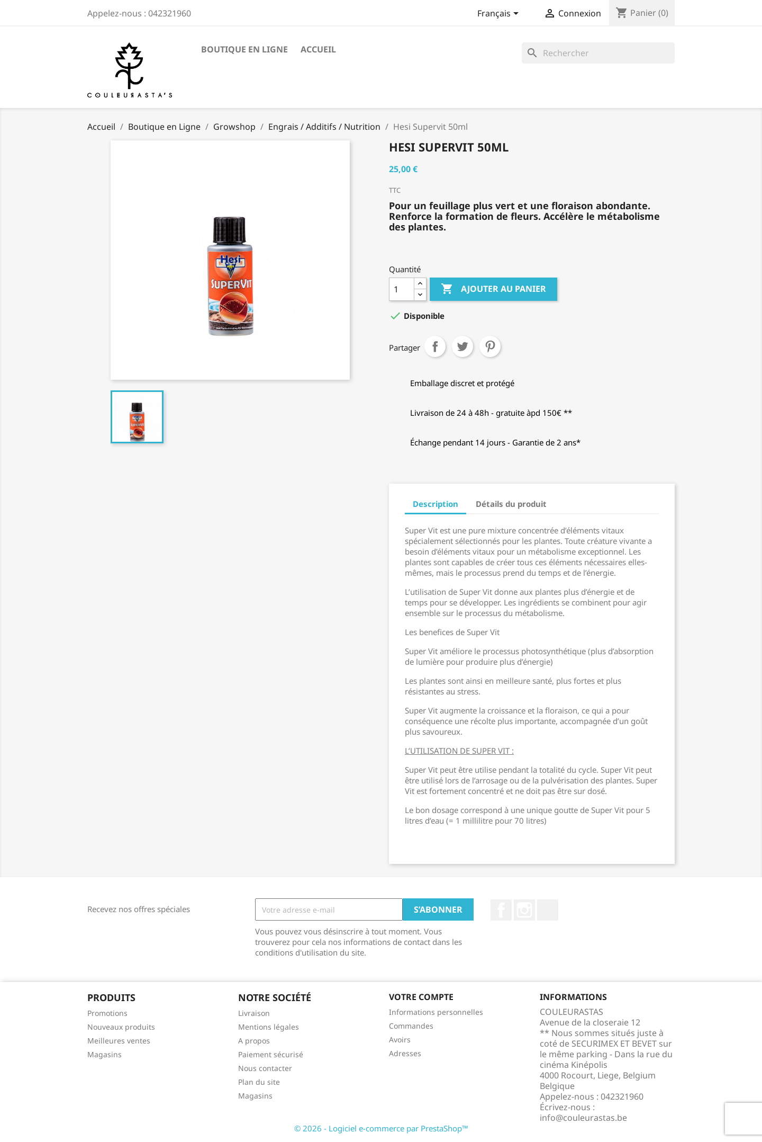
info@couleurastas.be (583, 1117)
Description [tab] (435, 503)
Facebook (501, 910)
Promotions (107, 1013)
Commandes (411, 1026)
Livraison (254, 1013)
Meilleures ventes (118, 1041)
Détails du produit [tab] (511, 503)
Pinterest (490, 346)
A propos (254, 1041)
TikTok (547, 910)
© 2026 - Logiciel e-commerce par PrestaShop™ (381, 1128)
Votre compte (421, 997)
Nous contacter (265, 1068)
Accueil (318, 49)
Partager (435, 346)
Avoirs (400, 1039)
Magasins (104, 1054)
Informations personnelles (436, 1012)
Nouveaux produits (121, 1027)
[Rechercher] (598, 53)
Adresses (405, 1053)
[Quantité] (401, 289)
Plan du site (259, 1082)
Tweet (462, 346)
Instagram (524, 910)
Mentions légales (268, 1027)
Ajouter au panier (493, 289)
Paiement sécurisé (270, 1054)
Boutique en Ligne (244, 49)
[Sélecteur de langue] (499, 14)
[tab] (564, 498)
